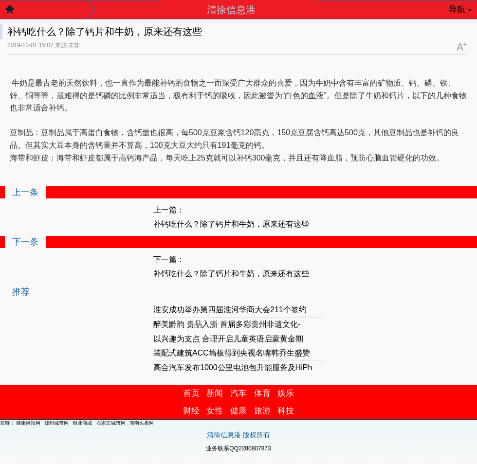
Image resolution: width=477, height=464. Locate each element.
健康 (238, 410)
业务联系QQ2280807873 (238, 448)
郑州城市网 (56, 423)
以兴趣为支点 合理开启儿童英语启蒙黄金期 (228, 339)
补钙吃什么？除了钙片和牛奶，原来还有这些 (231, 224)
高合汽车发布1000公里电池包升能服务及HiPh (232, 367)
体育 (262, 393)
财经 (191, 410)
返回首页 (14, 12)
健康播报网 (28, 423)
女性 (214, 410)
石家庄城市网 (111, 423)
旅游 (262, 410)
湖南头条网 (141, 423)
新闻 (214, 393)
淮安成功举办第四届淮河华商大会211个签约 (230, 309)
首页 (191, 393)
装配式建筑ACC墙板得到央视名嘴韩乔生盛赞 (231, 353)
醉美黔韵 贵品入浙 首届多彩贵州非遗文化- (226, 324)
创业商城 (82, 423)
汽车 (238, 393)
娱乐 (285, 393)
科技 (285, 410)
